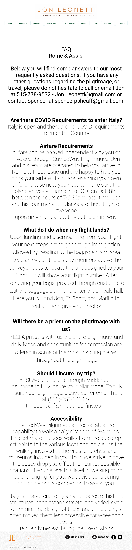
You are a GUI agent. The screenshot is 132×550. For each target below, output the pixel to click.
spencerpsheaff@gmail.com (89, 101)
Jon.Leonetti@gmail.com (85, 94)
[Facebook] (113, 537)
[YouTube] (120, 537)
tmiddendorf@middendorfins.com (66, 405)
